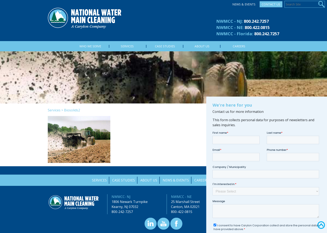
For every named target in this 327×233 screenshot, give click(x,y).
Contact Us (271, 4)
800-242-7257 (122, 211)
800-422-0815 (181, 211)
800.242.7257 (256, 21)
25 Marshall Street (185, 201)
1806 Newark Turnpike (130, 201)
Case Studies (123, 180)
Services (54, 110)
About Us (148, 180)
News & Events (243, 4)
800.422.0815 (257, 27)
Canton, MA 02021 (185, 206)
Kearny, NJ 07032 (125, 206)
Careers (201, 180)
